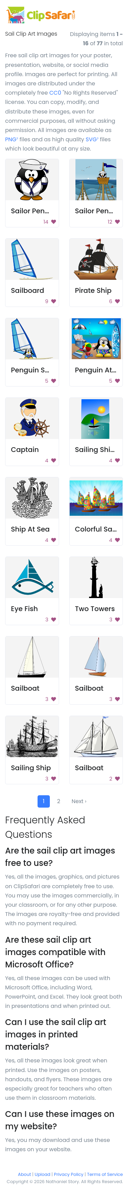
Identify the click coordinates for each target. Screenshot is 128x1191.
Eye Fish (24, 609)
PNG (11, 139)
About (24, 1174)
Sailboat (25, 688)
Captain (25, 449)
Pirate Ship (93, 290)
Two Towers (95, 609)
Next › (79, 801)
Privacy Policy (68, 1174)
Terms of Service (105, 1174)
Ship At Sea (30, 529)
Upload (43, 1174)
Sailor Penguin (35, 211)
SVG (92, 139)
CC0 (55, 93)
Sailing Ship (31, 768)
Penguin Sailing (37, 370)
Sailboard (27, 290)
